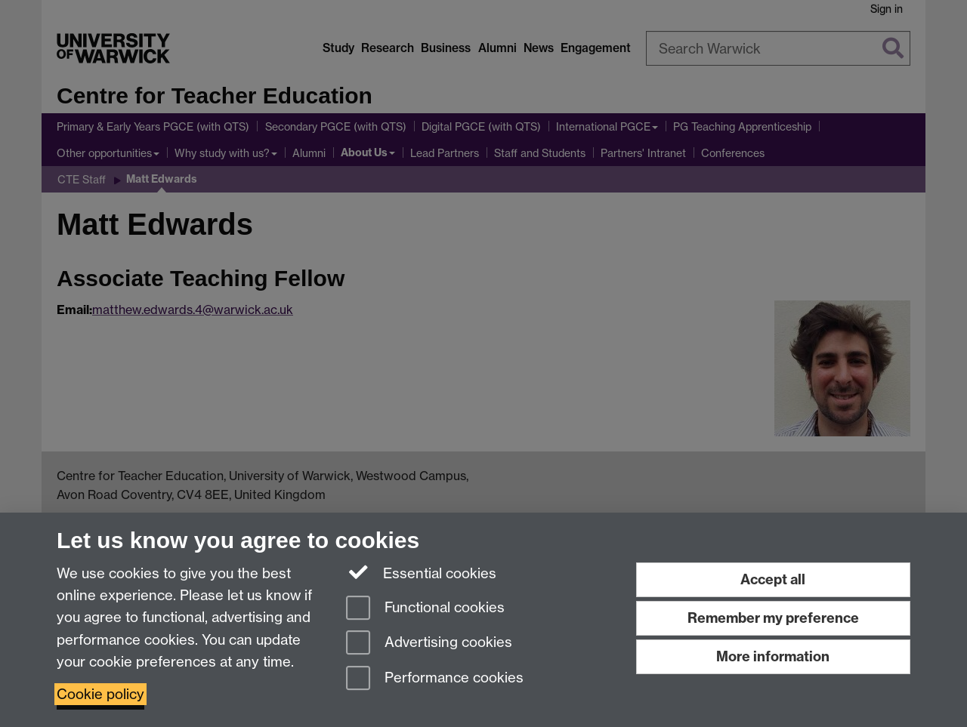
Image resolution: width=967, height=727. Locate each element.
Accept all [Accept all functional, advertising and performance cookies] (772, 579)
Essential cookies (421, 572)
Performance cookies (435, 679)
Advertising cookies (429, 644)
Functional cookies (425, 609)
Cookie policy (100, 694)
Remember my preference (773, 618)
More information (773, 656)
